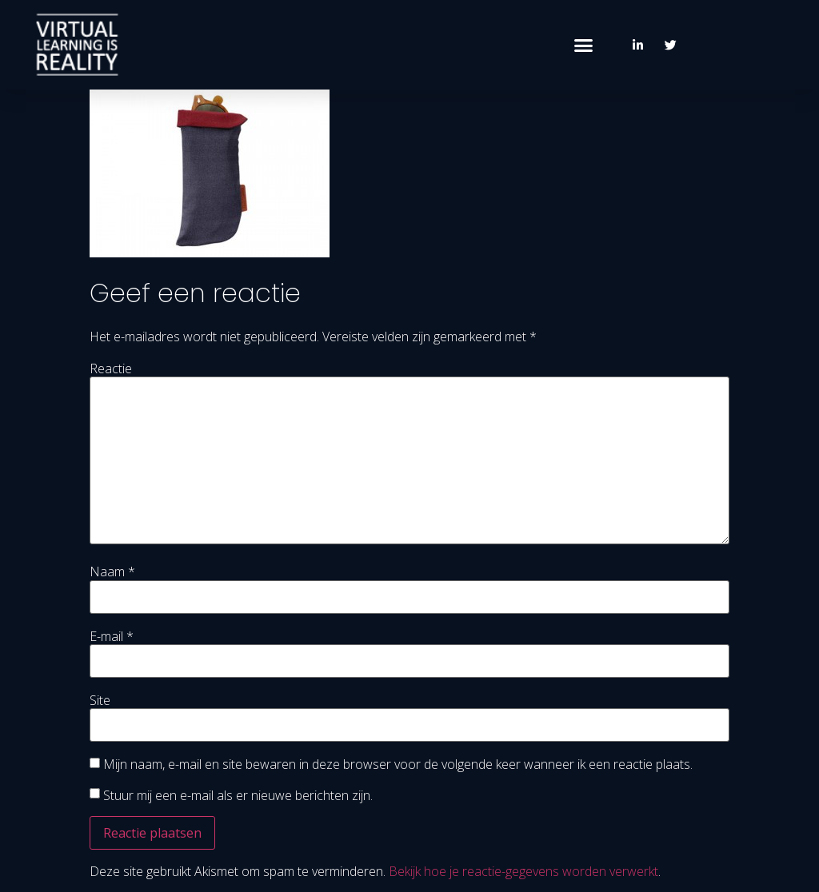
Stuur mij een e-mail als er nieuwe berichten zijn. (238, 795)
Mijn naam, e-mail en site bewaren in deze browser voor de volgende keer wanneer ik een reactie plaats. (398, 764)
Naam (112, 571)
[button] (584, 45)
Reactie (111, 368)
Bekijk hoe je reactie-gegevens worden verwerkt (523, 871)
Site (100, 700)
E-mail (112, 636)
